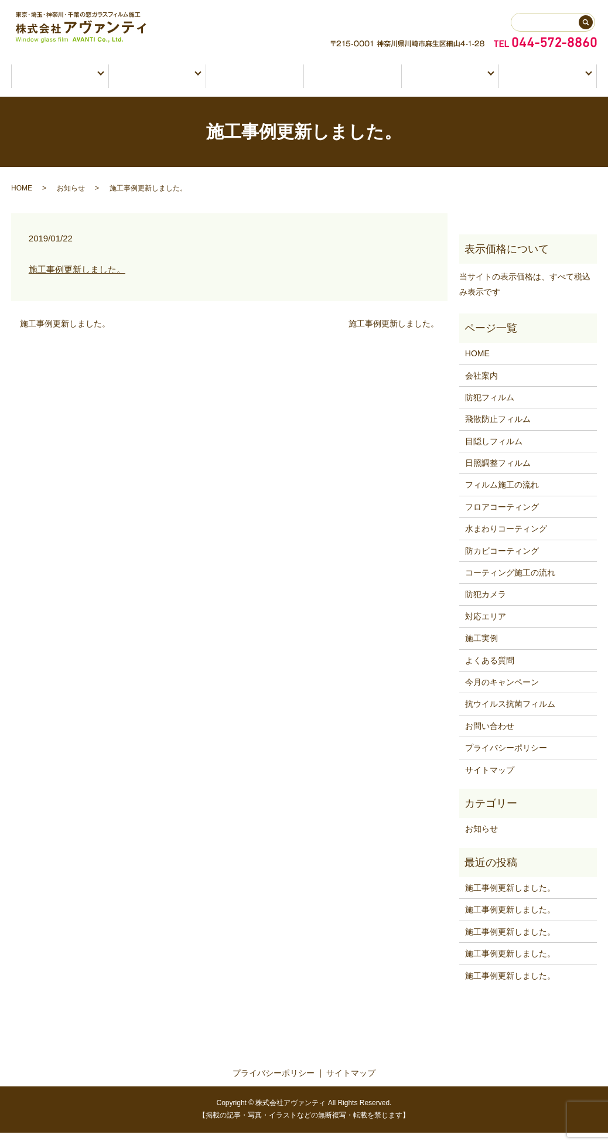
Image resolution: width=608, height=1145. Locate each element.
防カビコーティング (502, 563)
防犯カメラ (255, 83)
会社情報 (446, 83)
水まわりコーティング (506, 541)
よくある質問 (489, 672)
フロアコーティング (502, 519)
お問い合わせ (544, 83)
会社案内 (481, 388)
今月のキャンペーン (502, 694)
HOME (21, 200)
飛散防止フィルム (498, 431)
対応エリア (485, 628)
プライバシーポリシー (506, 760)
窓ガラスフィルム (56, 83)
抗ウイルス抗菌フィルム (510, 716)
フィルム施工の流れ (502, 497)
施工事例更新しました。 (77, 282)
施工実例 (353, 83)
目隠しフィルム (493, 453)
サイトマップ (489, 782)
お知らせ (71, 200)
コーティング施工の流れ (510, 584)
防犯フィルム (489, 409)
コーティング (154, 83)
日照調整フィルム (498, 475)
